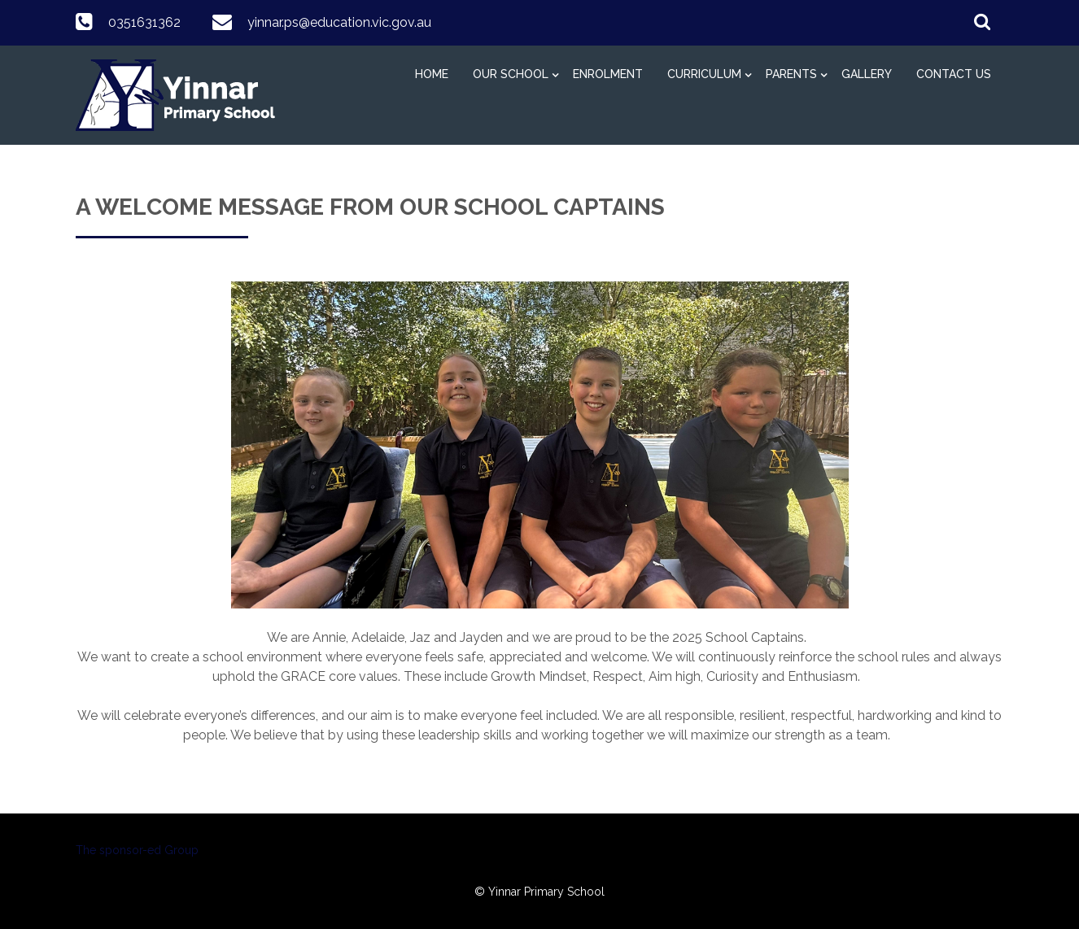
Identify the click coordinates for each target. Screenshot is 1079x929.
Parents (791, 74)
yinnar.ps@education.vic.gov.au (339, 22)
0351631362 (144, 22)
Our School (510, 74)
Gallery (866, 74)
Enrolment (608, 74)
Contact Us (953, 74)
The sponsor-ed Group (137, 850)
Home (431, 74)
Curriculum (704, 74)
